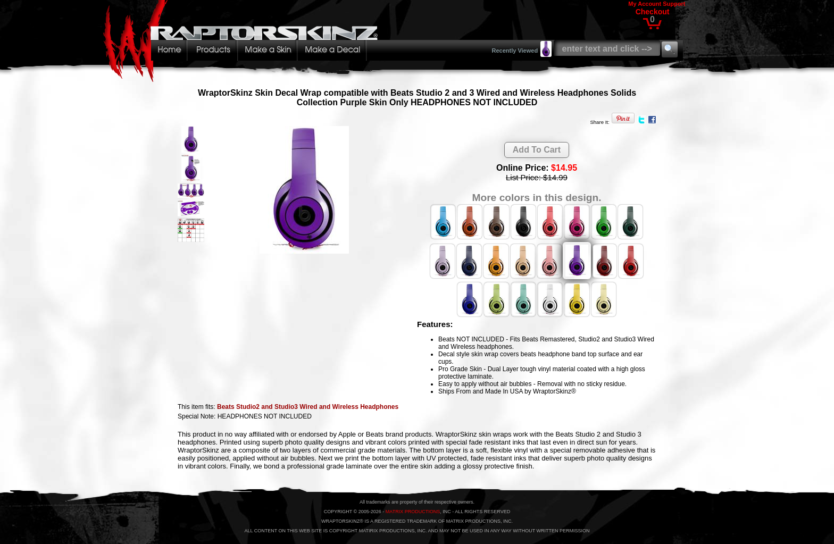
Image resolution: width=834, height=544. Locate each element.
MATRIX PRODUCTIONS (413, 511)
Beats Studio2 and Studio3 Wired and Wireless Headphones (307, 407)
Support (674, 4)
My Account (644, 4)
